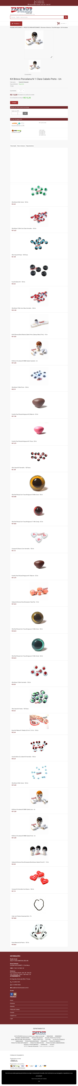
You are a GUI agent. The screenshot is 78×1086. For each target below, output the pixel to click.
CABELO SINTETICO (38, 1039)
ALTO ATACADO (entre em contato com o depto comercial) (29, 1036)
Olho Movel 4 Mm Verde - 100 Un (20, 783)
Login (11, 1018)
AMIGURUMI (50, 1036)
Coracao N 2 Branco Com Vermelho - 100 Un (23, 548)
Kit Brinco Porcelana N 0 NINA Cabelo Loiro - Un (23, 809)
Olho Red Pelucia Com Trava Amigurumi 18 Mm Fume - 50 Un (27, 494)
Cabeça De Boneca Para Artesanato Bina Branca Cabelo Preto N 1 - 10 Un (30, 862)
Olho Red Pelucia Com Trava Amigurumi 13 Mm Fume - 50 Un (27, 629)
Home (11, 1000)
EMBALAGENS (19, 1041)
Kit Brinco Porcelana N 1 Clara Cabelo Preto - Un (35, 79)
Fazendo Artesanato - (33, 1046)
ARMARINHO (58, 1036)
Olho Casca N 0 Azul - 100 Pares (20, 254)
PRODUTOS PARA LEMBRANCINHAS (55, 1043)
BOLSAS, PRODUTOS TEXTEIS (53, 1038)
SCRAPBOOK (44, 1044)
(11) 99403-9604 (39, 3)
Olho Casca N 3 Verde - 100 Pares (20, 708)
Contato (12, 1012)
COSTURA (48, 1039)
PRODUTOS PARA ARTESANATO (32, 27)
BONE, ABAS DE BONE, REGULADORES (21, 1039)
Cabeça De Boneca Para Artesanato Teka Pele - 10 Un (25, 602)
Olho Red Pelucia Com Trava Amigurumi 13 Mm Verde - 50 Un (27, 656)
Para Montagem (56, 27)
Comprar (14, 102)
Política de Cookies (15, 1009)
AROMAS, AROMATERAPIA (22, 1038)
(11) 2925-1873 (39, 1)
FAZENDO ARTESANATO (16, 27)
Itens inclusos (21, 146)
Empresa (12, 1003)
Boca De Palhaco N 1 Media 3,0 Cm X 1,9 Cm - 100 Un (25, 730)
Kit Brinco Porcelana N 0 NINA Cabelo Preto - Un (23, 835)
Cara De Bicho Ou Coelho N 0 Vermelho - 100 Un (24, 756)
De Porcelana (64, 27)
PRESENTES (44, 1041)
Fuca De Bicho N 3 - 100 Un (18, 281)
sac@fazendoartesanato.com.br (19, 987)
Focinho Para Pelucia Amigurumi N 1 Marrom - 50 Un (25, 575)
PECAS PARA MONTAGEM (32, 1041)
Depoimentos (30, 146)
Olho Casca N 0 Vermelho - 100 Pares (21, 467)
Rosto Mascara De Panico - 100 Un (20, 942)
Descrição (13, 146)
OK (25, 113)
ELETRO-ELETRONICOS (59, 1039)
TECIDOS (52, 1044)
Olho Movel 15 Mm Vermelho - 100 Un (21, 682)
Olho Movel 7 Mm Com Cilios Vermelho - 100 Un (24, 308)
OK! (39, 1081)
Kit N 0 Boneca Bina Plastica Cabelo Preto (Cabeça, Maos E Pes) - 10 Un (30, 334)
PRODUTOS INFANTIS (55, 1041)
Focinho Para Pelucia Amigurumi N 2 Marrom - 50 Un (25, 414)
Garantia (12, 1006)
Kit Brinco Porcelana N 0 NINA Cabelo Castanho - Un (25, 361)
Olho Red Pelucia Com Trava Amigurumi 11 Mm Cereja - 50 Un (27, 521)
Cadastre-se (13, 1015)
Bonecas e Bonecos (46, 27)
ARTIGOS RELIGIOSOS (37, 1038)
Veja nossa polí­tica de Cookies (39, 1078)
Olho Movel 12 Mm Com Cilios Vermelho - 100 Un (24, 228)
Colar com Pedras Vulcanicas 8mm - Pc (22, 916)
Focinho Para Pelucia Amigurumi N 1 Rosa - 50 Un (24, 441)
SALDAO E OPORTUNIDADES (31, 1044)
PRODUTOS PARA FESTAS (37, 1043)
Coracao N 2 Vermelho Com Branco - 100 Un (23, 889)
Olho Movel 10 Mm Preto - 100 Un (20, 387)
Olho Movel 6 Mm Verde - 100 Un (20, 202)
